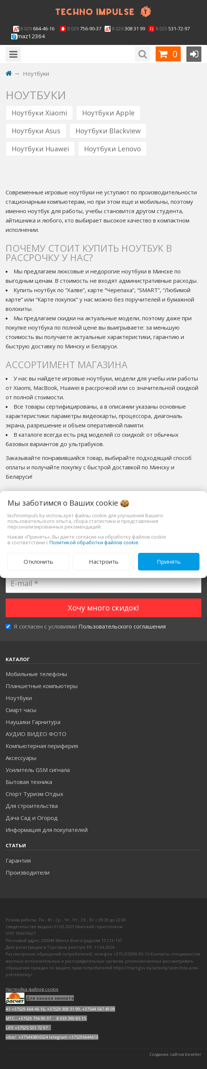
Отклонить (38, 561)
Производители (28, 872)
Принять (169, 561)
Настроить (103, 561)
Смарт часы (21, 710)
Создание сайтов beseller (175, 1054)
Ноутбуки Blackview (108, 130)
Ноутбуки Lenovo (112, 148)
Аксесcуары (21, 757)
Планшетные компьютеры (42, 686)
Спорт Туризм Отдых (34, 793)
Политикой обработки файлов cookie (94, 542)
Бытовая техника (29, 781)
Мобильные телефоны (36, 674)
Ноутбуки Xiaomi (39, 112)
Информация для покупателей (47, 829)
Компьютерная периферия (42, 745)
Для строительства (32, 805)
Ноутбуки (19, 698)
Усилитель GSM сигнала (38, 769)
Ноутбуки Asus (36, 130)
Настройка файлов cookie (32, 989)
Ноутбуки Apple (108, 112)
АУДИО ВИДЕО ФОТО (36, 734)
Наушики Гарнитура (33, 722)
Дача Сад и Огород (32, 817)
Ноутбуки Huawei (40, 148)
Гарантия (18, 860)
